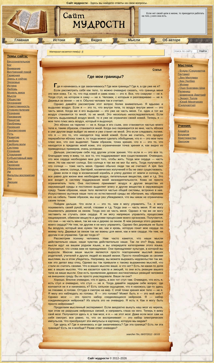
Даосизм (183, 141)
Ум (9, 171)
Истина (12, 85)
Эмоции (12, 182)
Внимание (13, 68)
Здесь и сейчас (17, 78)
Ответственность (18, 106)
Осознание (14, 102)
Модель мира (16, 92)
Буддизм (183, 134)
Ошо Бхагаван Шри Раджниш (191, 89)
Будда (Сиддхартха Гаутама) (191, 72)
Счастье (12, 161)
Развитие (13, 137)
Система (13, 147)
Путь (10, 133)
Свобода (13, 140)
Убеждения (14, 168)
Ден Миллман (189, 77)
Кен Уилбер (187, 81)
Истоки (59, 40)
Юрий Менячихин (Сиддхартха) (190, 103)
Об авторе (171, 40)
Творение (13, 164)
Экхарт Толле (189, 98)
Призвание (14, 116)
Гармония (13, 75)
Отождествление (18, 109)
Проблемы (14, 123)
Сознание (13, 151)
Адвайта (183, 131)
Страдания (14, 154)
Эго (9, 178)
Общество (14, 99)
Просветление (16, 130)
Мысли (134, 40)
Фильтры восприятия (21, 175)
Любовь (12, 89)
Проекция (13, 127)
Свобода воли (16, 144)
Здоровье (13, 82)
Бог (9, 65)
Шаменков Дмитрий (193, 94)
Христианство (187, 138)
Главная (22, 40)
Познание (13, 113)
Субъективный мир (19, 158)
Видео (96, 40)
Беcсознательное (18, 61)
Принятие (13, 120)
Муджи (184, 84)
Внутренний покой (19, 71)
